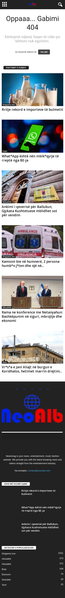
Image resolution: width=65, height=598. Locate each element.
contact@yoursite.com (39, 470)
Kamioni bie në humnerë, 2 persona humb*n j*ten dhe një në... (30, 263)
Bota (5, 362)
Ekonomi (6, 574)
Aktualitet (7, 202)
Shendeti (6, 579)
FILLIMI (44, 52)
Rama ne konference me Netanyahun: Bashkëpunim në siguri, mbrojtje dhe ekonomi (32, 316)
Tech (5, 151)
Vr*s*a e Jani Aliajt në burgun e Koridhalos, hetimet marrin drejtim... (32, 369)
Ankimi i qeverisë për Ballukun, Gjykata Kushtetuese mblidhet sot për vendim (29, 210)
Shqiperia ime (9, 104)
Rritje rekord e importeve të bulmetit (32, 109)
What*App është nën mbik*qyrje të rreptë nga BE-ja (30, 158)
